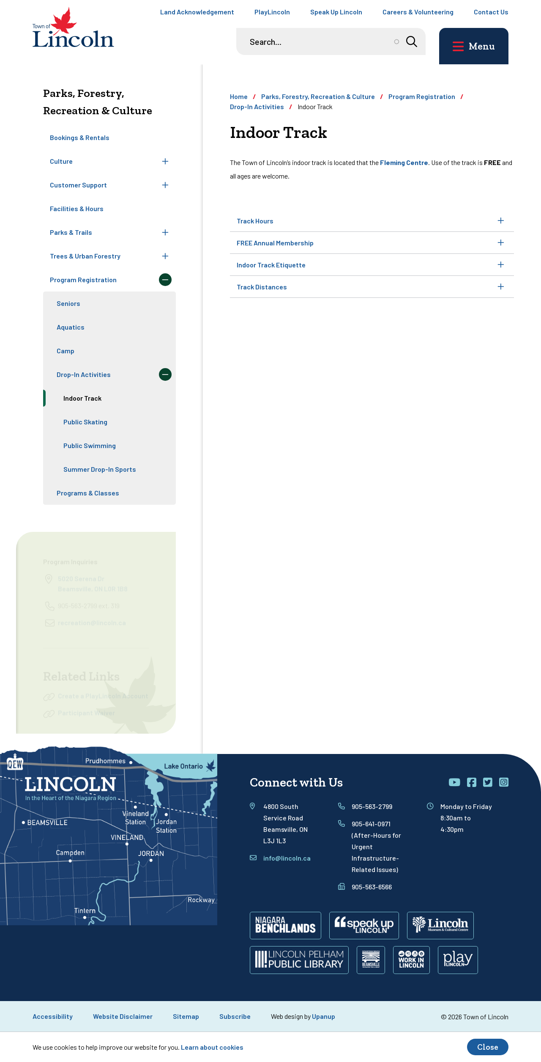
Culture (61, 161)
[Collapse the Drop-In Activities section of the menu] (165, 374)
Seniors (68, 303)
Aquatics (71, 327)
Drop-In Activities (84, 374)
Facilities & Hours (77, 208)
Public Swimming (89, 445)
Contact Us (491, 12)
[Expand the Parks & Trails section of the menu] (165, 232)
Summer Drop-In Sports (99, 469)
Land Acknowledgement (197, 12)
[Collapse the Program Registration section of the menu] (165, 279)
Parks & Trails (71, 232)
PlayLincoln (272, 12)
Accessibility (53, 1016)
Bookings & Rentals (79, 137)
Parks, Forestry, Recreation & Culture (318, 96)
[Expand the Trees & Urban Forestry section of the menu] (165, 256)
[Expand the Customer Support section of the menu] (165, 185)
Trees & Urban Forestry (85, 256)
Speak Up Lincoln (336, 12)
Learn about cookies (212, 1047)
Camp (65, 351)
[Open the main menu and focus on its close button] (473, 46)
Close (487, 1047)
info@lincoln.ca (287, 858)
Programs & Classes (88, 493)
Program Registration (83, 279)
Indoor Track (82, 398)
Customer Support (78, 185)
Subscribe (235, 1016)
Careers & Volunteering (418, 12)
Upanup (323, 1016)
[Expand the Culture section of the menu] (165, 161)
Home (239, 96)
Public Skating (85, 422)
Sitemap (186, 1016)
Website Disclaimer (123, 1016)
